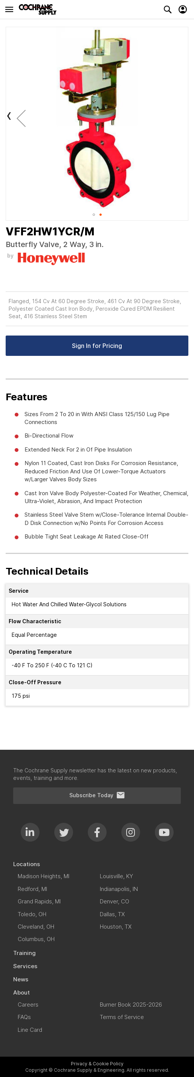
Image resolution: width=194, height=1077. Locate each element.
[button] (21, 118)
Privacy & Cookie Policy (97, 1063)
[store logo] (39, 9)
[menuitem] (97, 864)
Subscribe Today (97, 795)
